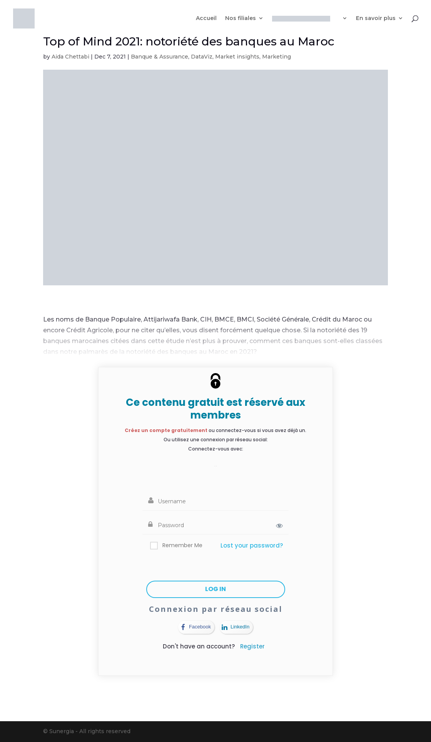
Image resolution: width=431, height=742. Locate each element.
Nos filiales (240, 18)
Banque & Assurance (159, 56)
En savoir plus (376, 18)
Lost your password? (252, 545)
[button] (215, 462)
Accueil (206, 18)
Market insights (237, 56)
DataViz (201, 56)
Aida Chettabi (70, 56)
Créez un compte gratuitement (166, 430)
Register (252, 646)
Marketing (276, 56)
